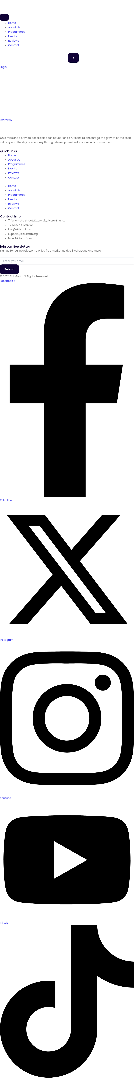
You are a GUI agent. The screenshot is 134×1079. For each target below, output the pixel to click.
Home (12, 23)
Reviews (13, 40)
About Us (14, 27)
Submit (9, 269)
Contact (13, 45)
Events (12, 36)
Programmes (16, 32)
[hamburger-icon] (4, 17)
